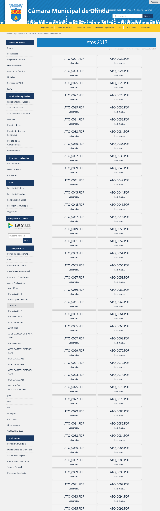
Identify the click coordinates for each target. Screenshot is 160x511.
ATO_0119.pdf (127, 448)
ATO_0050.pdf (127, 168)
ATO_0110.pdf (127, 411)
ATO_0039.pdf (66, 131)
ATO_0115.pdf (97, 435)
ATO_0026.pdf (127, 71)
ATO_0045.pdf (66, 156)
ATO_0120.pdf (97, 460)
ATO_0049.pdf (97, 168)
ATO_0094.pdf (97, 350)
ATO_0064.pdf (97, 229)
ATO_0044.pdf (127, 144)
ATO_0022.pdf (97, 59)
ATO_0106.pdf (97, 399)
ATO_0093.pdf (66, 350)
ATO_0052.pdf (97, 180)
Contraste (138, 9)
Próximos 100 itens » (147, 472)
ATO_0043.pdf (97, 144)
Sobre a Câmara (64, 27)
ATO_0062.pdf (127, 217)
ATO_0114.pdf (66, 435)
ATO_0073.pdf (97, 265)
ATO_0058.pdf (97, 204)
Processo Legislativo (104, 27)
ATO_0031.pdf (97, 95)
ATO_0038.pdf (127, 119)
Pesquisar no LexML (18, 218)
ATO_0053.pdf (127, 180)
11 (100, 472)
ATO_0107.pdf (127, 399)
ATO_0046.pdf (97, 156)
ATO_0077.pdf (127, 277)
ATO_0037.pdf (97, 119)
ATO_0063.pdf (66, 229)
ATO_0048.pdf (66, 168)
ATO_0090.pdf (66, 338)
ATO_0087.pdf (66, 326)
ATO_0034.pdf (97, 107)
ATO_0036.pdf (66, 119)
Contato (129, 9)
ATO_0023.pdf (127, 59)
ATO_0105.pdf (66, 399)
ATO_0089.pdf (127, 326)
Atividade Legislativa (19, 96)
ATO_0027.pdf (66, 83)
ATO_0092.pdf (127, 338)
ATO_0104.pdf (127, 387)
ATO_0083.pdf (127, 302)
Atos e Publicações (47, 33)
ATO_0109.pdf (97, 411)
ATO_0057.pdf (66, 204)
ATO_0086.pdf (127, 314)
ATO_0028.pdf (97, 83)
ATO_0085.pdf (97, 314)
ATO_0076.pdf (97, 277)
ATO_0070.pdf (97, 253)
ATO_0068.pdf (127, 241)
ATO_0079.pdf (97, 289)
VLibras (148, 9)
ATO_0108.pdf (66, 411)
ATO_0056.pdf (127, 192)
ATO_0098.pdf (127, 363)
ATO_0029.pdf (127, 83)
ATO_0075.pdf (66, 277)
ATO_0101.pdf (127, 375)
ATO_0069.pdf (66, 253)
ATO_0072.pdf (66, 265)
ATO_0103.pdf (97, 387)
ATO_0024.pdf (66, 71)
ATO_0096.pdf (66, 363)
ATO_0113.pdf (127, 423)
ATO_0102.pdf (66, 387)
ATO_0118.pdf (97, 448)
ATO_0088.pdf (97, 326)
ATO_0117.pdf (66, 448)
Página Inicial (46, 27)
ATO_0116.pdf (127, 435)
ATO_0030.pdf (66, 95)
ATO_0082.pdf (97, 302)
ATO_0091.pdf (97, 338)
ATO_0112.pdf (97, 423)
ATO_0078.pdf (66, 289)
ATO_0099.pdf (66, 375)
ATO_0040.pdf (97, 131)
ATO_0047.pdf (127, 156)
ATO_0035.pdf (127, 107)
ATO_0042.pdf (66, 144)
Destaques (145, 27)
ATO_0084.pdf (66, 314)
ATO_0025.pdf (97, 71)
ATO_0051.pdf (66, 180)
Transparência (34, 33)
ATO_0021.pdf (66, 59)
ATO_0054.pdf (66, 192)
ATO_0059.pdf (127, 204)
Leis (119, 27)
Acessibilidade (114, 9)
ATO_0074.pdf (127, 265)
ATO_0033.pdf (66, 107)
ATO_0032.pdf (127, 95)
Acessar (154, 1)
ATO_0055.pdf (97, 192)
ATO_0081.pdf (66, 302)
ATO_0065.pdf (127, 229)
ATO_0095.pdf (127, 350)
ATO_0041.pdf (127, 131)
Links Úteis (131, 27)
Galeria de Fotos (83, 27)
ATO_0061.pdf (97, 217)
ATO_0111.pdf (66, 423)
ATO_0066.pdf (66, 241)
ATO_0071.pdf (127, 253)
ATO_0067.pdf (97, 241)
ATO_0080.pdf (127, 289)
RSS (43, 478)
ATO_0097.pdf (97, 363)
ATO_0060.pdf (66, 217)
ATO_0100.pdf (97, 375)
